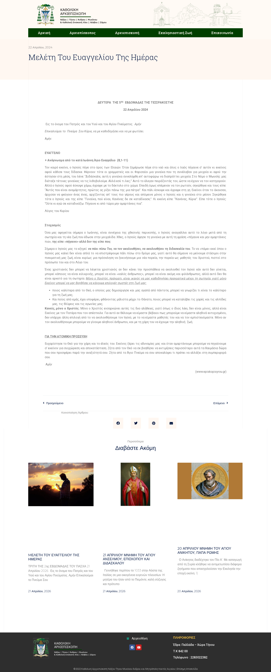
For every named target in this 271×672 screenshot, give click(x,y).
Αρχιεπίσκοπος (82, 32)
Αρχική (44, 32)
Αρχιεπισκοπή (127, 32)
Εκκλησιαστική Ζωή (175, 32)
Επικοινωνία (222, 32)
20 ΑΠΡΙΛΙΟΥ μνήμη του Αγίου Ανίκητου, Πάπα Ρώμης (204, 550)
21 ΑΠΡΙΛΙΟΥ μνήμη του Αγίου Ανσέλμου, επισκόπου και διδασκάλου (129, 559)
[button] (118, 423)
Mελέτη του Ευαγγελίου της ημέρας (53, 557)
